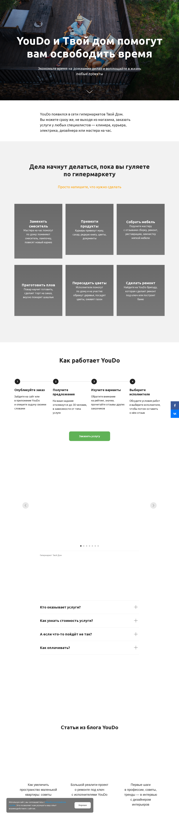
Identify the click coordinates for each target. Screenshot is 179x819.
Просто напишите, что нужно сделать (89, 187)
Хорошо (82, 805)
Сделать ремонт (140, 283)
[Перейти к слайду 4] (89, 546)
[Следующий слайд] (153, 505)
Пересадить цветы (89, 283)
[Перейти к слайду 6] (95, 546)
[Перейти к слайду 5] (92, 546)
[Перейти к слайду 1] (81, 546)
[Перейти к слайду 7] (98, 546)
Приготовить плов (38, 285)
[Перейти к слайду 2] (83, 546)
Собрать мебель (140, 222)
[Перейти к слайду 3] (86, 546)
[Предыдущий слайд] (25, 505)
